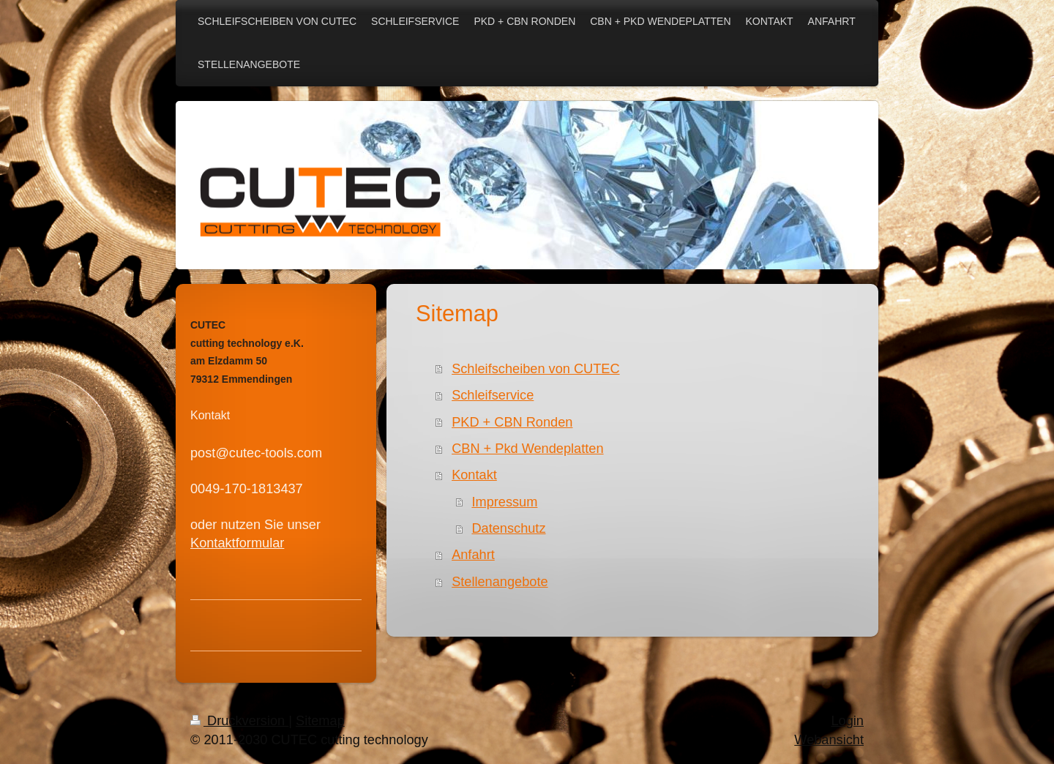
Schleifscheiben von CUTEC (535, 369)
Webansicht (829, 740)
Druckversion (239, 721)
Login (847, 721)
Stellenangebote (499, 581)
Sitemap (320, 721)
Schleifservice (493, 395)
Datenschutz (508, 528)
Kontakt (474, 475)
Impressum (504, 502)
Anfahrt (473, 554)
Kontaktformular (237, 543)
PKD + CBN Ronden (512, 422)
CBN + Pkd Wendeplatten (527, 448)
